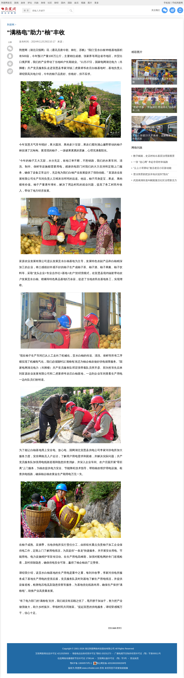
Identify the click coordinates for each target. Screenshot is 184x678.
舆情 (43, 3)
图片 (90, 3)
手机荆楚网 (177, 3)
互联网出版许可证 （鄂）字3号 (112, 658)
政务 (23, 3)
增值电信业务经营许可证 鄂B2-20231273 (91, 653)
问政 (36, 3)
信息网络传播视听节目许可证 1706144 (76, 658)
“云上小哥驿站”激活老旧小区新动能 (152, 168)
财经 (56, 3)
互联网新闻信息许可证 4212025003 (52, 653)
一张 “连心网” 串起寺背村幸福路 (150, 162)
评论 (30, 3)
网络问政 (136, 147)
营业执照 (134, 658)
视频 (83, 3)
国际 (70, 3)
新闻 (16, 3)
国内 (63, 3)
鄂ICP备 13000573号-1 (81, 663)
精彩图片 (136, 52)
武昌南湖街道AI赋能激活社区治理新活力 (155, 180)
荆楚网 (10, 24)
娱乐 (76, 3)
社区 (50, 3)
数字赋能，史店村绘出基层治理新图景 (154, 156)
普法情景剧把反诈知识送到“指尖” (151, 174)
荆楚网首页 (6, 3)
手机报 (167, 3)
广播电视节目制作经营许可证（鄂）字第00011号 (137, 653)
